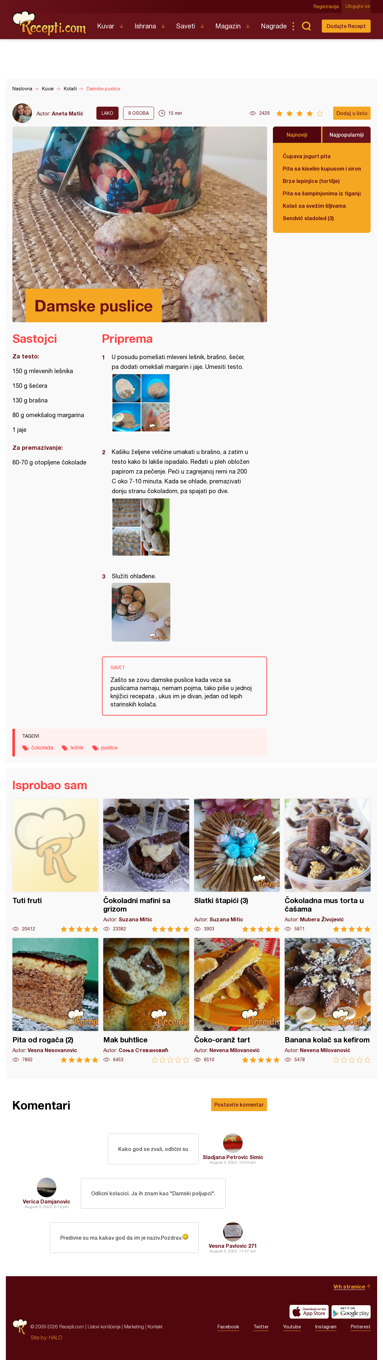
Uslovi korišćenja (104, 1326)
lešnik (77, 747)
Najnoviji (297, 134)
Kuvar (105, 26)
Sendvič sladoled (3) (308, 218)
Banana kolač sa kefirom (328, 1000)
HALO (55, 1337)
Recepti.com (49, 23)
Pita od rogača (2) (55, 1000)
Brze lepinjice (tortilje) (311, 181)
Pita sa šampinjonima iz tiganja (322, 193)
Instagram (325, 1326)
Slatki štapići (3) (237, 865)
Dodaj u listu (351, 113)
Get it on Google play (351, 1312)
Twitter (261, 1326)
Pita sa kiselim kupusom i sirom (322, 168)
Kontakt (155, 1326)
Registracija (326, 6)
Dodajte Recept (346, 26)
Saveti (185, 26)
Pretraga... (306, 26)
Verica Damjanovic (46, 1201)
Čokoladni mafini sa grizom (146, 865)
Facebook (228, 1326)
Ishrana (145, 26)
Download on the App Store (309, 1312)
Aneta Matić (67, 113)
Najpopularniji (347, 134)
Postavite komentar (239, 1104)
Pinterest (361, 1326)
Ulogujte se (358, 6)
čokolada (42, 747)
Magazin (228, 26)
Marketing (134, 1326)
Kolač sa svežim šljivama (314, 206)
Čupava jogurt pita (307, 156)
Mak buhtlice (146, 1000)
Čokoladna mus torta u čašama (328, 865)
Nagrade (274, 26)
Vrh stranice (349, 1286)
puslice (109, 747)
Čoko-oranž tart (237, 1000)
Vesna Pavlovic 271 (233, 1246)
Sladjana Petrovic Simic (233, 1157)
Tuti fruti (55, 865)
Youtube (292, 1326)
